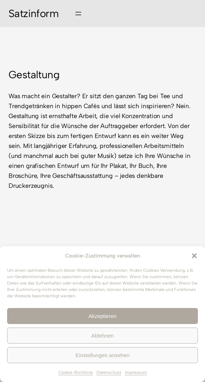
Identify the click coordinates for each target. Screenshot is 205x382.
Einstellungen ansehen (102, 355)
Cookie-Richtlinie (75, 372)
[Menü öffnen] (78, 13)
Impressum (136, 372)
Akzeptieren (102, 316)
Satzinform (33, 13)
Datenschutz (108, 372)
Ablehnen (102, 336)
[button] (194, 255)
